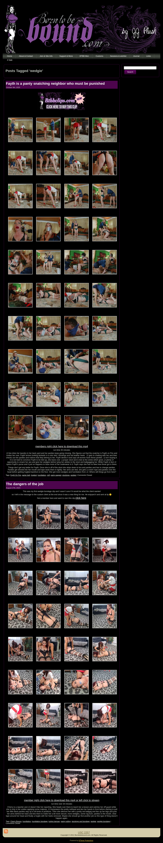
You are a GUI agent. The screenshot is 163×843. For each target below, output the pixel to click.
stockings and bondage (81, 821)
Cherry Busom (15, 821)
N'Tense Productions (86, 840)
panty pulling (66, 821)
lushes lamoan (54, 821)
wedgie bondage (103, 821)
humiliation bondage (40, 821)
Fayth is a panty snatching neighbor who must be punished (55, 84)
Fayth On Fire (15, 475)
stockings (66, 475)
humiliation (42, 475)
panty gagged (56, 475)
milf (48, 475)
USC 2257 (84, 832)
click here (80, 498)
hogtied (34, 475)
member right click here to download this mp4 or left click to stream (61, 800)
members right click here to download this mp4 (61, 446)
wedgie (73, 475)
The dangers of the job (24, 484)
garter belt (26, 475)
